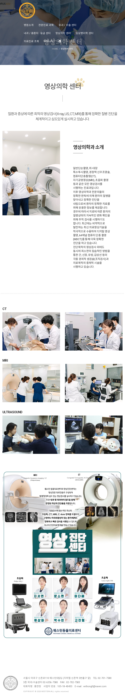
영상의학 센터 (63, 33)
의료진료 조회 (31, 41)
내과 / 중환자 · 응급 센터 (37, 33)
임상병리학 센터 (84, 33)
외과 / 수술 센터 (67, 25)
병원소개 (29, 25)
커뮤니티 (49, 41)
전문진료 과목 (46, 25)
